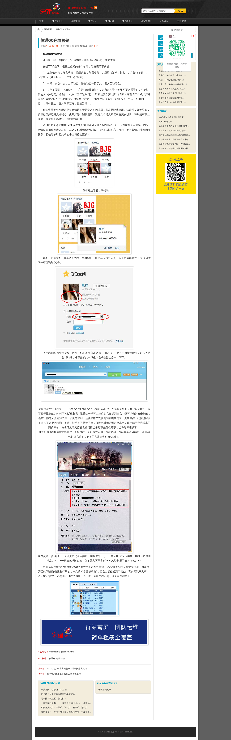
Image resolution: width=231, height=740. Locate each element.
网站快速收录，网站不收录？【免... (174, 139)
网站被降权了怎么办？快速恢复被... (174, 148)
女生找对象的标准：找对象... (171, 75)
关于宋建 (181, 21)
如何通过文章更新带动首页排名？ (173, 130)
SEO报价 (92, 21)
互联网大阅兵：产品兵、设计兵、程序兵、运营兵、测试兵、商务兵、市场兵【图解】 (81, 707)
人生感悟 (164, 21)
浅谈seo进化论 (165, 121)
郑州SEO (38, 29)
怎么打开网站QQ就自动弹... (171, 80)
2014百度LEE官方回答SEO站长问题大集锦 (67, 668)
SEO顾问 (109, 21)
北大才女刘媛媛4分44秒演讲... (172, 84)
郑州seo (50, 9)
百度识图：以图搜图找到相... (171, 98)
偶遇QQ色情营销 (63, 29)
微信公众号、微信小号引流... (171, 102)
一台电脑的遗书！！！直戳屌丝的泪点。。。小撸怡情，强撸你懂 (72, 703)
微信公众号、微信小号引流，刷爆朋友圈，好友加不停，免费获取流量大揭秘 (77, 712)
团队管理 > (146, 21)
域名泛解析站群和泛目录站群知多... (174, 135)
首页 (41, 21)
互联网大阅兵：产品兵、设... (171, 89)
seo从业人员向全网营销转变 (171, 117)
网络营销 (75, 21)
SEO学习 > (127, 21)
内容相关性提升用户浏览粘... (171, 93)
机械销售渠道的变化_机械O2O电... (174, 126)
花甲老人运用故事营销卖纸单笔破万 (64, 673)
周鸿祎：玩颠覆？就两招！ (53, 698)
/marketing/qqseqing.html (61, 652)
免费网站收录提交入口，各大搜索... (174, 144)
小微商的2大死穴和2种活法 (54, 689)
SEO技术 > (57, 21)
